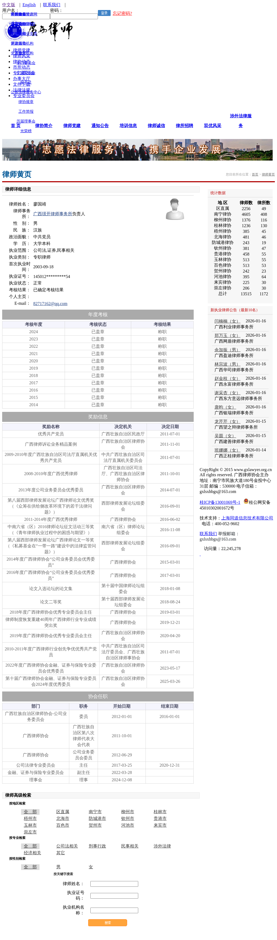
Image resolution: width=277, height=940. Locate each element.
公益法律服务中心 (26, 92)
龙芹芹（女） (227, 421)
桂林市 (160, 811)
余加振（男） (227, 349)
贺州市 (95, 825)
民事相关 (129, 846)
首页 (255, 174)
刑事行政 (97, 846)
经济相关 (32, 852)
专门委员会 (26, 63)
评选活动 (18, 43)
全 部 (30, 811)
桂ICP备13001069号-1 (220, 502)
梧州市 (30, 818)
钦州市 (127, 818)
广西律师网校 (24, 24)
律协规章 (26, 102)
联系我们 (51, 4)
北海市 (62, 818)
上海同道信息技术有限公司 (247, 518)
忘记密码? (122, 13)
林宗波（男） (227, 364)
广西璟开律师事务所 (52, 213)
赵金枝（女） (227, 378)
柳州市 (127, 811)
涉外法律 (162, 846)
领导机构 (26, 43)
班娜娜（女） (227, 450)
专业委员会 (26, 73)
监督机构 (26, 53)
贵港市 (160, 818)
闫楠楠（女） (227, 321)
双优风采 (212, 125)
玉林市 (30, 825)
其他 (18, 53)
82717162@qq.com (50, 303)
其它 (60, 852)
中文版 (8, 4)
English (29, 4)
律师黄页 (268, 174)
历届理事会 (26, 121)
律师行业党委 (26, 34)
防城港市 (97, 818)
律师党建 (72, 125)
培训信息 (128, 125)
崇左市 (30, 832)
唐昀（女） (225, 407)
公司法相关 (67, 846)
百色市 (62, 825)
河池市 (127, 825)
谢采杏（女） (227, 392)
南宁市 (95, 811)
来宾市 (160, 825)
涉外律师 (18, 14)
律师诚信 (156, 125)
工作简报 (26, 112)
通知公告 (100, 125)
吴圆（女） (225, 435)
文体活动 (18, 34)
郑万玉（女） (227, 335)
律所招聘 (184, 125)
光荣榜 (26, 131)
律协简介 (43, 125)
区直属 (62, 811)
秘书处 (26, 82)
